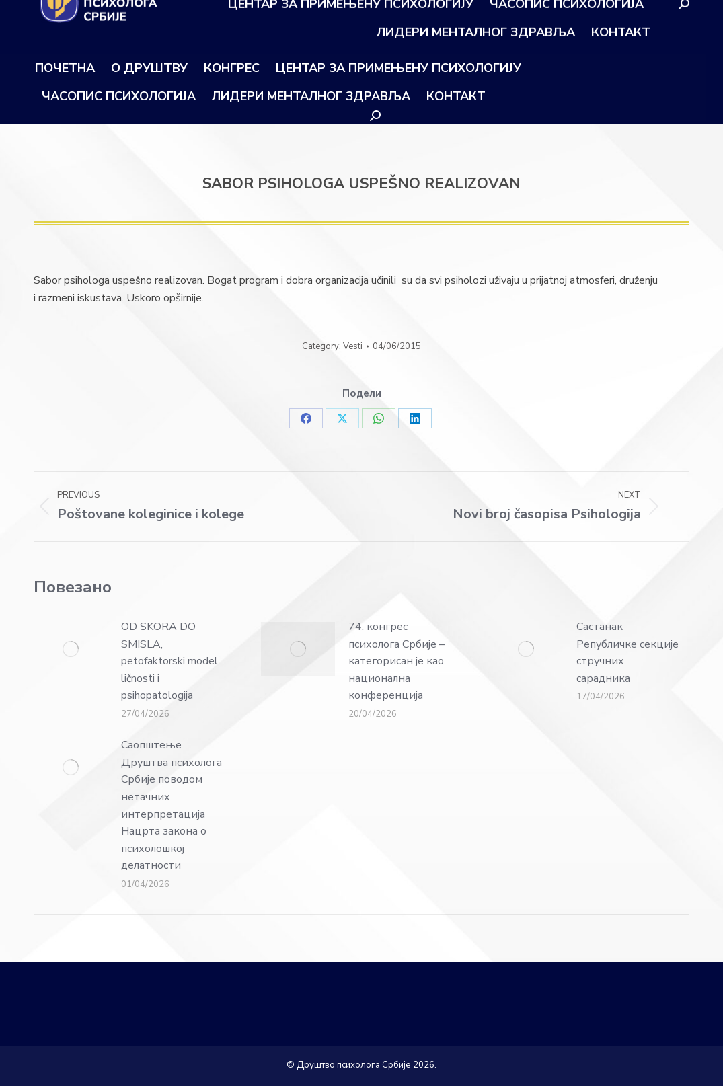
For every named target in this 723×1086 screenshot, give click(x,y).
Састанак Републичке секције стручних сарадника (627, 652)
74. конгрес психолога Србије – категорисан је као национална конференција (396, 661)
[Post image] (71, 649)
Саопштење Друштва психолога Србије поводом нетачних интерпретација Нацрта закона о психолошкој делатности (171, 805)
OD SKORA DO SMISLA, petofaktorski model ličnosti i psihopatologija (169, 661)
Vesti (353, 346)
